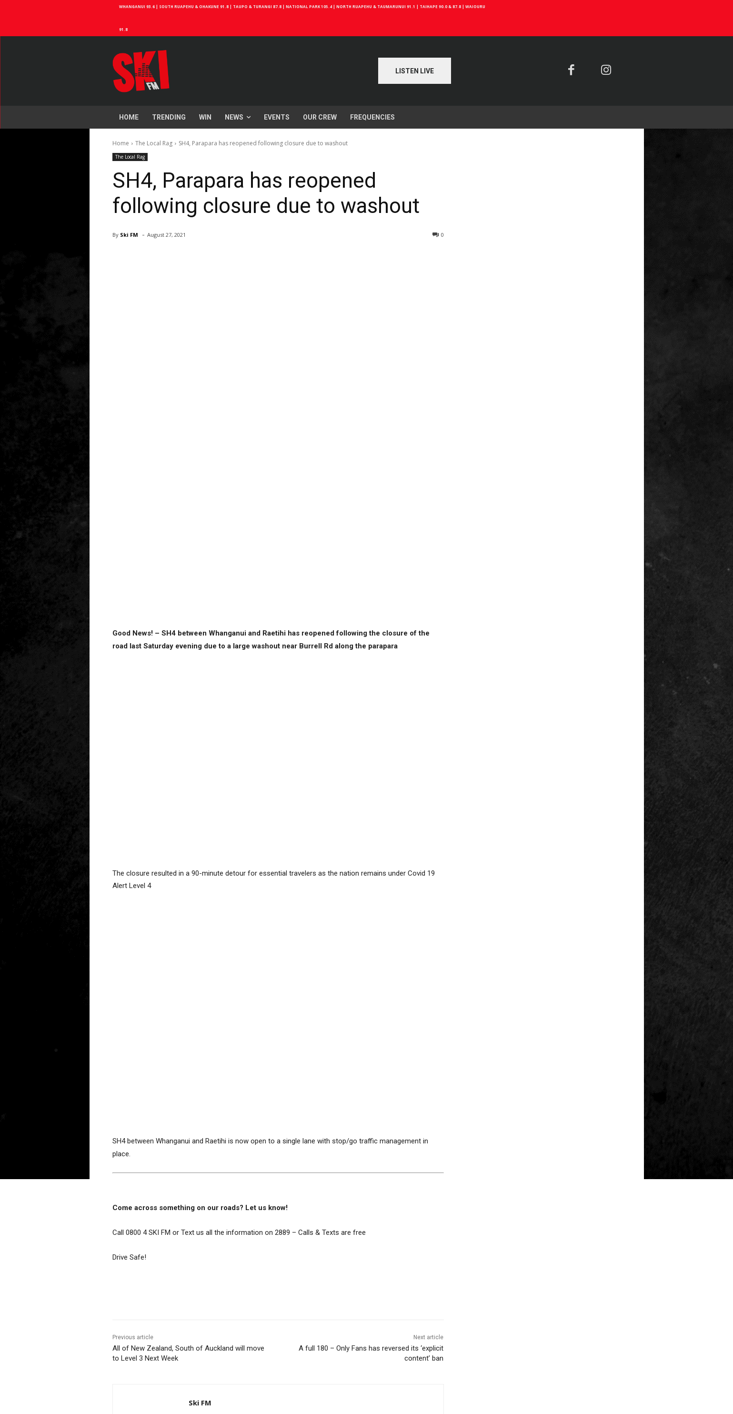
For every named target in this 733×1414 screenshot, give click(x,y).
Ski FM (129, 234)
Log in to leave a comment (151, 1366)
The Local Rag (153, 143)
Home (120, 143)
